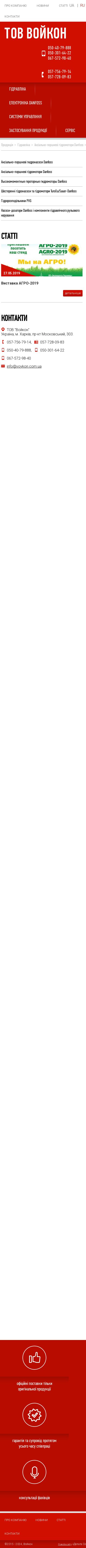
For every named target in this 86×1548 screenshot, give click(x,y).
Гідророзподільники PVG (16, 201)
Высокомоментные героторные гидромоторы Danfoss (34, 182)
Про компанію (16, 5)
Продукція (7, 145)
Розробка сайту (65, 1544)
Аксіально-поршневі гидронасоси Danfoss (27, 162)
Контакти (12, 16)
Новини (43, 5)
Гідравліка (17, 89)
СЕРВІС (70, 131)
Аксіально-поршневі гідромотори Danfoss (58, 145)
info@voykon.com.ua (24, 366)
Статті (63, 5)
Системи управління (25, 117)
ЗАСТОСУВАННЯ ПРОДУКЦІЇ (28, 131)
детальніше (73, 293)
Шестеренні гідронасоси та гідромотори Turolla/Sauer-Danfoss (39, 191)
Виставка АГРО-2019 (19, 283)
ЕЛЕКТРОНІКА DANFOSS (25, 103)
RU (82, 5)
